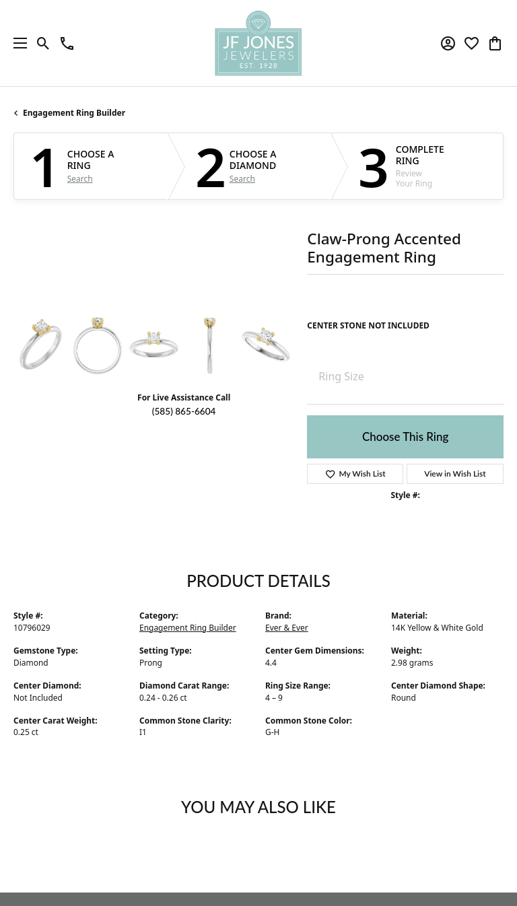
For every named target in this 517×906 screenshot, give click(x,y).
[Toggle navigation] (17, 43)
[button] (43, 43)
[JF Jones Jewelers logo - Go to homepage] (258, 43)
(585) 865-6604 (184, 411)
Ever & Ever (286, 627)
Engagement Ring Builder (74, 112)
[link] (67, 43)
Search (80, 179)
